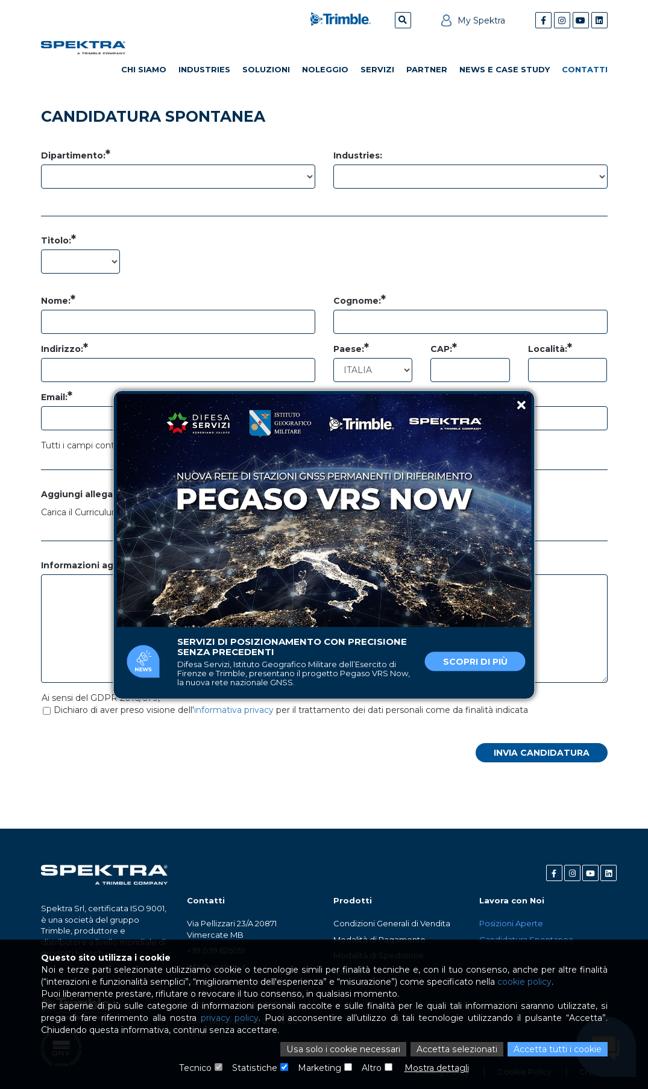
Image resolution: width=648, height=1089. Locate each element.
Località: (547, 349)
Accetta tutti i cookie (558, 1049)
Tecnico (196, 1067)
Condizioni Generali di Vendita (391, 923)
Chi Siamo (143, 69)
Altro (372, 1067)
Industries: (357, 155)
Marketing (319, 1067)
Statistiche (255, 1067)
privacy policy (230, 1017)
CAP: (441, 349)
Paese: (348, 349)
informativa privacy (234, 710)
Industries (204, 69)
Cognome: (357, 300)
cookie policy (522, 981)
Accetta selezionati (457, 1049)
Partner (426, 69)
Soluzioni (266, 69)
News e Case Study (504, 69)
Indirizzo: (62, 349)
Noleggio (325, 69)
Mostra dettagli (436, 1067)
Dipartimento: (73, 155)
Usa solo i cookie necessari (345, 1049)
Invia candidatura (542, 752)
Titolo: (56, 240)
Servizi (377, 69)
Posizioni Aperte (511, 923)
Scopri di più (475, 661)
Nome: (56, 300)
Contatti (585, 69)
